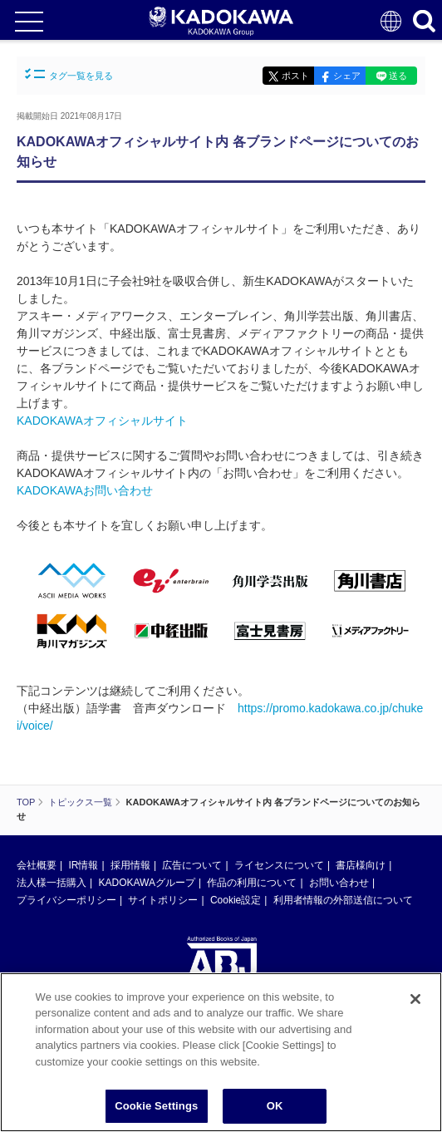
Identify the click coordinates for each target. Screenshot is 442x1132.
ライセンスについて (279, 865)
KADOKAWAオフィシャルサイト (102, 420)
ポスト (295, 76)
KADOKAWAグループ (146, 882)
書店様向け (361, 865)
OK (275, 1106)
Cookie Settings (156, 1106)
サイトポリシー (163, 900)
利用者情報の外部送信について (343, 900)
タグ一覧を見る (69, 74)
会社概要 (36, 865)
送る (398, 76)
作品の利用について (252, 882)
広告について (192, 865)
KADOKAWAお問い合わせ (85, 490)
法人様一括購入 (51, 882)
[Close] (415, 999)
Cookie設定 (235, 900)
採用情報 (130, 865)
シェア (347, 76)
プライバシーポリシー (66, 900)
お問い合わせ (339, 882)
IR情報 (83, 865)
